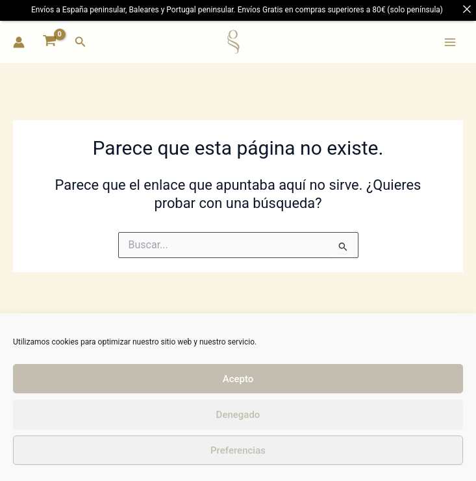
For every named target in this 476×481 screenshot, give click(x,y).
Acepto (238, 379)
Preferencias (238, 450)
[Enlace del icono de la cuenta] (19, 42)
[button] (80, 42)
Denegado (238, 415)
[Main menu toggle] (450, 42)
